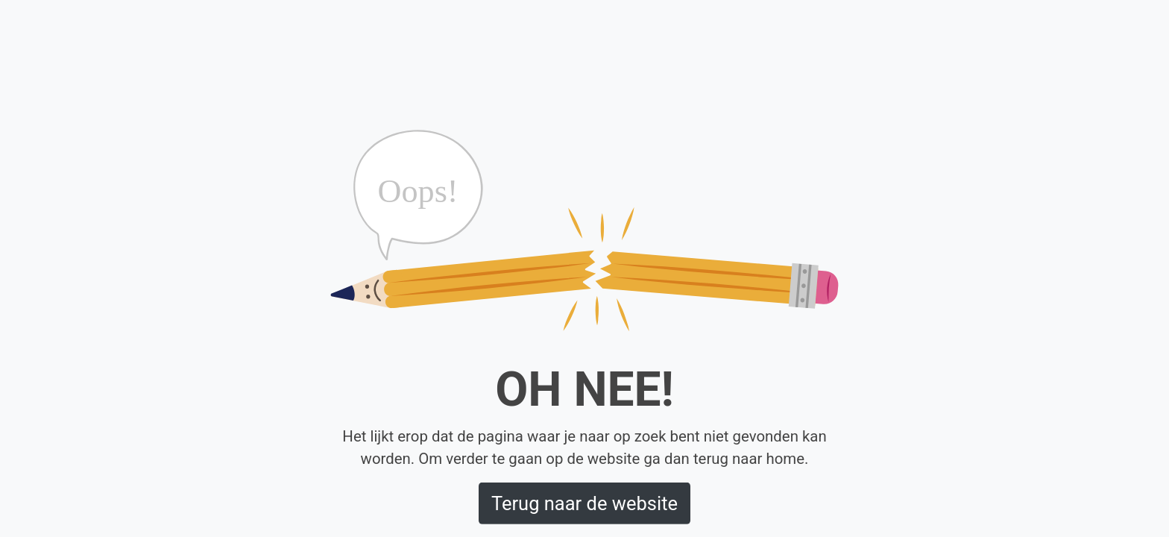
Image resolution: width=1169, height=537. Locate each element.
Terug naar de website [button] (584, 503)
